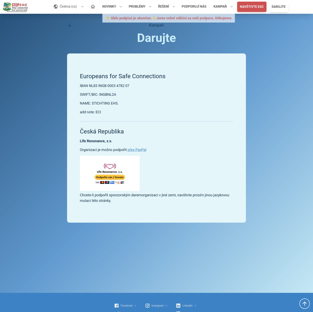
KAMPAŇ (220, 6)
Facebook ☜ (125, 305)
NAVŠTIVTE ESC (252, 7)
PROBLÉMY (137, 6)
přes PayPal (137, 150)
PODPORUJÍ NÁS (194, 6)
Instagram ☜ (156, 305)
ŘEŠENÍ (163, 6)
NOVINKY (109, 6)
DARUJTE (279, 7)
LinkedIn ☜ (186, 305)
